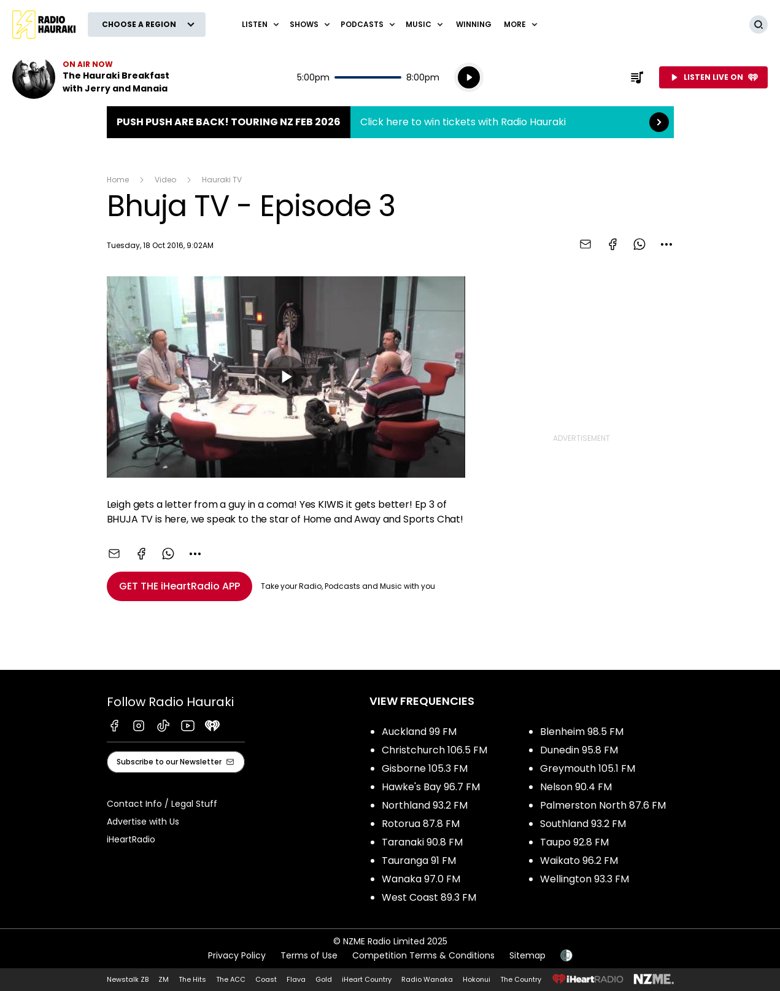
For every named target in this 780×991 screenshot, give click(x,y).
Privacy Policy (237, 955)
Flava (296, 979)
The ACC (230, 979)
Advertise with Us (143, 821)
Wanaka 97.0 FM (421, 879)
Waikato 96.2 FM (579, 860)
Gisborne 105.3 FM (425, 768)
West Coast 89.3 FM (429, 897)
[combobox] (666, 244)
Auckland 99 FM (419, 732)
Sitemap (527, 955)
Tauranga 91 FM (419, 860)
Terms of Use (309, 955)
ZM (163, 979)
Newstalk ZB (128, 979)
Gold (323, 979)
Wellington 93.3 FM (584, 879)
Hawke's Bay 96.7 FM (431, 787)
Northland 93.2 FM (425, 805)
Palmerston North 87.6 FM (603, 805)
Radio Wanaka (427, 979)
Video (165, 179)
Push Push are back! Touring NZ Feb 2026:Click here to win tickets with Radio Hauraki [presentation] (390, 122)
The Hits (192, 979)
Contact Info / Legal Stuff (162, 804)
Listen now (90, 77)
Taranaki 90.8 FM (422, 842)
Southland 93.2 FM (583, 824)
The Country (520, 979)
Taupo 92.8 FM (574, 842)
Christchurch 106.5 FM (434, 750)
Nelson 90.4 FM (576, 787)
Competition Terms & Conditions (423, 955)
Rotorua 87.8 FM (421, 824)
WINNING (474, 24)
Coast (266, 979)
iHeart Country (367, 979)
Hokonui (476, 979)
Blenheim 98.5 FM (582, 732)
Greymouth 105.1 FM (587, 768)
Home (118, 179)
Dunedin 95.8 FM (579, 750)
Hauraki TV (222, 179)
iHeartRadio (131, 839)
